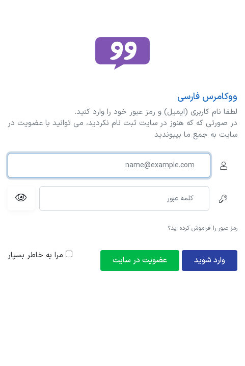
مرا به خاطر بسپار (40, 255)
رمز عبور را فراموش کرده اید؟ (202, 228)
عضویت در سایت (140, 260)
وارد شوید (209, 260)
